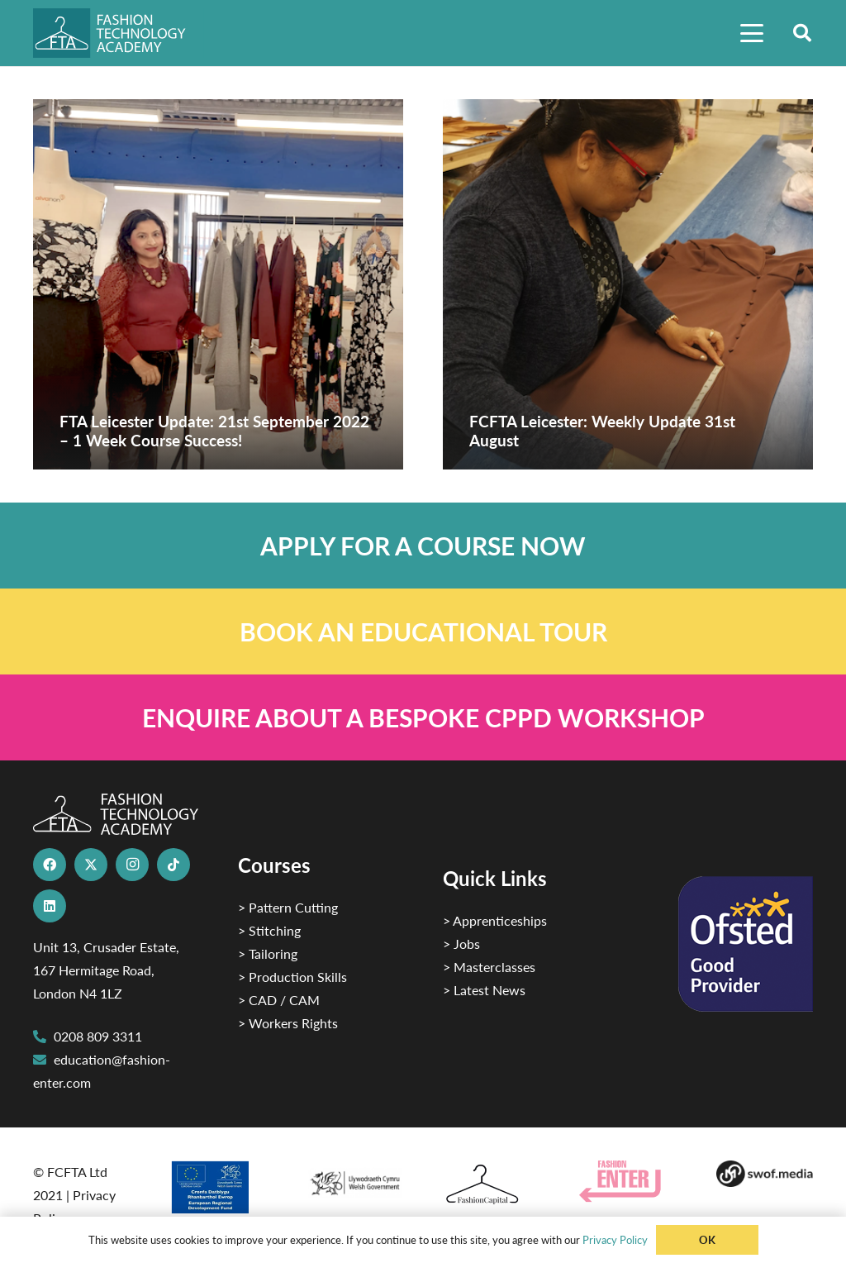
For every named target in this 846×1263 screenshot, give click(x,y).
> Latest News (484, 989)
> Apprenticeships (495, 920)
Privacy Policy (615, 1239)
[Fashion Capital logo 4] (491, 1185)
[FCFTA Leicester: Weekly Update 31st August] (628, 284)
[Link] (423, 545)
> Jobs (461, 943)
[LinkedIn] (49, 905)
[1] (355, 1179)
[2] (217, 1187)
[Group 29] (627, 1182)
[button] (752, 33)
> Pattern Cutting (288, 907)
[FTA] (118, 33)
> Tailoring (267, 953)
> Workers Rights (288, 1022)
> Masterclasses (489, 966)
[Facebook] (49, 864)
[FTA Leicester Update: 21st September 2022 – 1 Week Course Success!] (218, 284)
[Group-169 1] (764, 1174)
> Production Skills (292, 976)
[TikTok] (173, 864)
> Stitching (269, 930)
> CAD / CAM (279, 999)
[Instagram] (132, 864)
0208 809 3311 (98, 1036)
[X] (90, 864)
